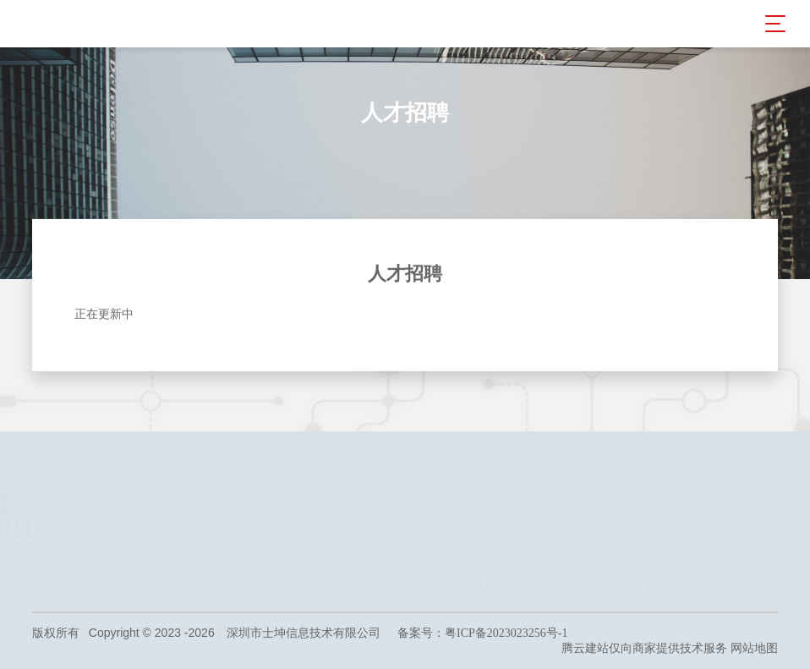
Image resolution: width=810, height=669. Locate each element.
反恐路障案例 (496, 509)
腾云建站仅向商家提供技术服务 (644, 648)
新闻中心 (596, 478)
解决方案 (668, 478)
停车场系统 (405, 551)
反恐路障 (400, 509)
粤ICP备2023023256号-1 (506, 633)
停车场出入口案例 (506, 530)
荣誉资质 (327, 551)
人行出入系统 (410, 530)
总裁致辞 (327, 530)
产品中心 (403, 478)
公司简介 (327, 509)
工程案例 (489, 478)
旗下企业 (327, 573)
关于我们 (330, 478)
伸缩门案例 (491, 551)
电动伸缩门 (405, 573)
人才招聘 (741, 478)
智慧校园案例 (496, 573)
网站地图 (754, 648)
